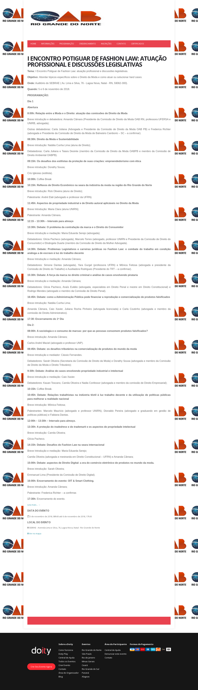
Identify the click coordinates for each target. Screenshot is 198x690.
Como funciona (66, 650)
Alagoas (86, 676)
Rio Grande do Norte (92, 650)
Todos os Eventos (67, 661)
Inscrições (106, 43)
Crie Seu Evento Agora (41, 666)
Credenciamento (87, 43)
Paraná (85, 672)
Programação (66, 43)
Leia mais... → (33, 504)
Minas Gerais (88, 661)
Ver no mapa (34, 533)
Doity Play (63, 653)
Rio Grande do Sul (90, 669)
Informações (47, 43)
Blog (61, 676)
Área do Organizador (69, 672)
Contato (121, 43)
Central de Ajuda (66, 657)
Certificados (137, 43)
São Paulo (87, 653)
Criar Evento (64, 665)
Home (33, 43)
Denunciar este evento (116, 653)
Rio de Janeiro (88, 657)
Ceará (85, 665)
